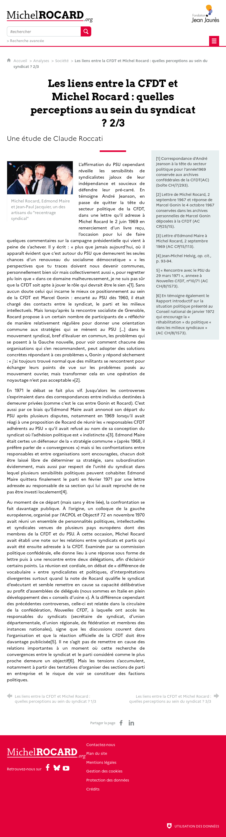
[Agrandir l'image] (40, 177)
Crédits (113, 789)
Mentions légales (122, 762)
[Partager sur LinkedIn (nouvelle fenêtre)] (131, 722)
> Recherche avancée (25, 40)
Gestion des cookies (125, 771)
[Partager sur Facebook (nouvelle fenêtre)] (121, 722)
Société (62, 60)
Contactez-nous (121, 744)
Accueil (20, 60)
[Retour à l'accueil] (49, 16)
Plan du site (117, 753)
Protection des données (128, 780)
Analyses (41, 60)
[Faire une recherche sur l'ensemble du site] (44, 31)
